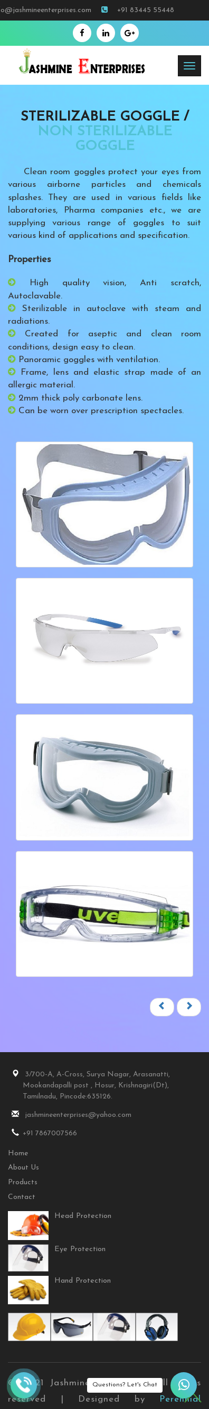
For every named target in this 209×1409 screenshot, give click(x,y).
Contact (21, 1197)
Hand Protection (82, 1281)
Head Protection (82, 1216)
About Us (23, 1168)
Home (18, 1153)
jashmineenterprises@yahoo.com (69, 1114)
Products (22, 1182)
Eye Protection (80, 1249)
